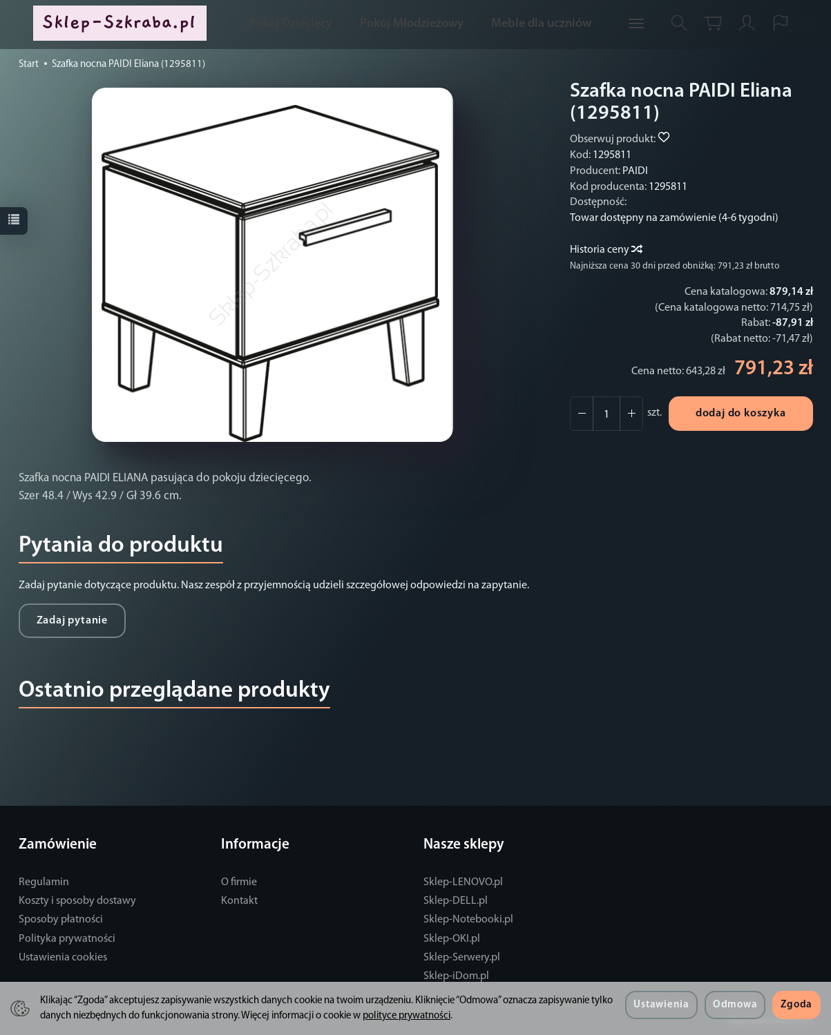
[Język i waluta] (780, 23)
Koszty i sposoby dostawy (77, 901)
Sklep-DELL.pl (455, 901)
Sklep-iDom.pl (456, 976)
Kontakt (239, 901)
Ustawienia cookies (63, 957)
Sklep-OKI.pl (451, 939)
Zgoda (796, 1005)
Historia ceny (605, 249)
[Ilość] (606, 413)
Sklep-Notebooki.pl (468, 919)
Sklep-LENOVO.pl (463, 882)
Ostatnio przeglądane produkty (174, 690)
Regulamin (44, 882)
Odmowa (735, 1005)
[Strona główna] (123, 23)
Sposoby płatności (61, 919)
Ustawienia (661, 1005)
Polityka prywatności (67, 939)
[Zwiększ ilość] (581, 413)
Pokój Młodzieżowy (412, 23)
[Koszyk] (713, 23)
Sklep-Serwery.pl (461, 957)
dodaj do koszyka (741, 413)
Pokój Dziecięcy (290, 23)
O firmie (239, 882)
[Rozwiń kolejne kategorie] (636, 24)
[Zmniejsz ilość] (631, 413)
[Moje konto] (746, 23)
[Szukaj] (679, 23)
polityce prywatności (406, 1016)
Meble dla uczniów (541, 23)
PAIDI (635, 171)
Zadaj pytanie (72, 620)
